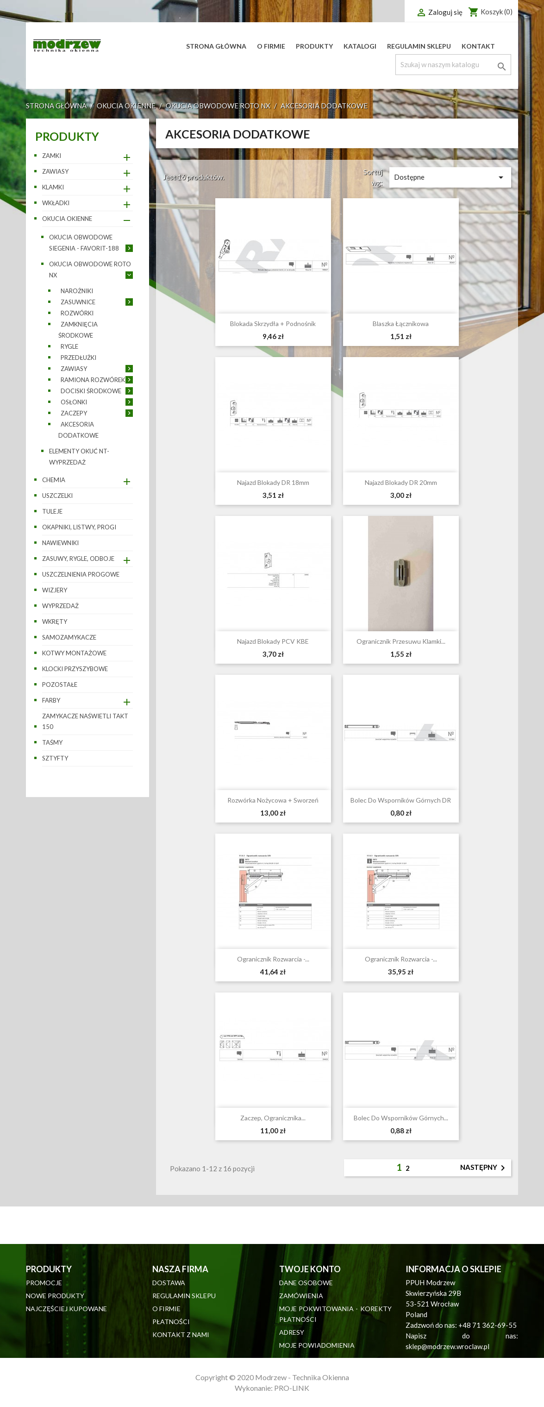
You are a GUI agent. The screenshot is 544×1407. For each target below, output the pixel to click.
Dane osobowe (306, 1283)
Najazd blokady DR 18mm (273, 482)
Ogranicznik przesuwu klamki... (400, 641)
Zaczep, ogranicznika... (273, 1118)
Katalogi (360, 46)
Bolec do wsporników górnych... (401, 1118)
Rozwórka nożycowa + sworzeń (273, 800)
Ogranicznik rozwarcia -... (273, 959)
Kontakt (478, 46)
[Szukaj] (453, 64)
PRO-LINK (291, 1387)
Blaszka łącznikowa (401, 323)
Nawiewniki (60, 542)
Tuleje (52, 511)
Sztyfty (55, 758)
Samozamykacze (69, 637)
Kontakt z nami (180, 1334)
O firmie (271, 46)
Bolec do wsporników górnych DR (400, 800)
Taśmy (52, 742)
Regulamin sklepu (419, 46)
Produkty (314, 46)
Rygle (69, 346)
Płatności (171, 1321)
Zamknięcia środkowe (78, 329)
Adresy (291, 1332)
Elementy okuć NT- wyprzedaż (79, 456)
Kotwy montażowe (74, 653)
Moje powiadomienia (317, 1345)
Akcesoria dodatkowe (78, 430)
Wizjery (54, 590)
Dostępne (450, 177)
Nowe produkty (55, 1296)
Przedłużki (78, 357)
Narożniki (77, 291)
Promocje (44, 1283)
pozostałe (59, 684)
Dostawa (168, 1283)
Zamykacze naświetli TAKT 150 (85, 721)
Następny (484, 1168)
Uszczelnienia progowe (80, 574)
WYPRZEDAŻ (60, 605)
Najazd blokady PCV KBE (273, 641)
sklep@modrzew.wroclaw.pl (447, 1346)
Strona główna (216, 46)
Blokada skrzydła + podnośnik (273, 323)
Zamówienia (301, 1296)
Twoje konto (310, 1269)
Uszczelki (57, 495)
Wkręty (54, 621)
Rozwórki (77, 313)
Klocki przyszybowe (75, 668)
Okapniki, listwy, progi (79, 527)
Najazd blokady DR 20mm (401, 482)
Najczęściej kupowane (66, 1309)
